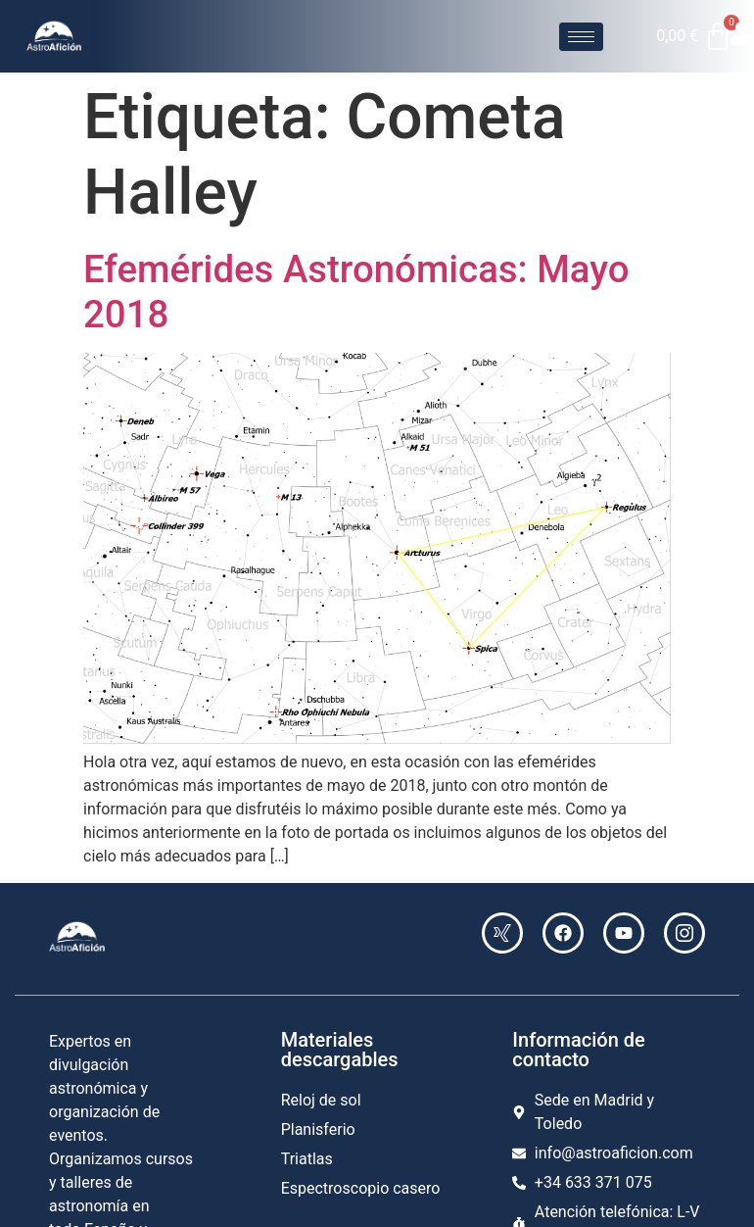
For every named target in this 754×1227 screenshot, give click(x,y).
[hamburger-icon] (581, 37)
